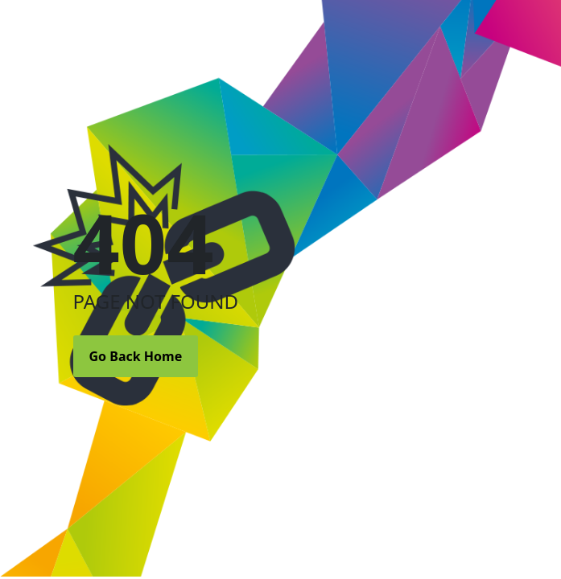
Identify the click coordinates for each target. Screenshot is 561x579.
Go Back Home (136, 356)
